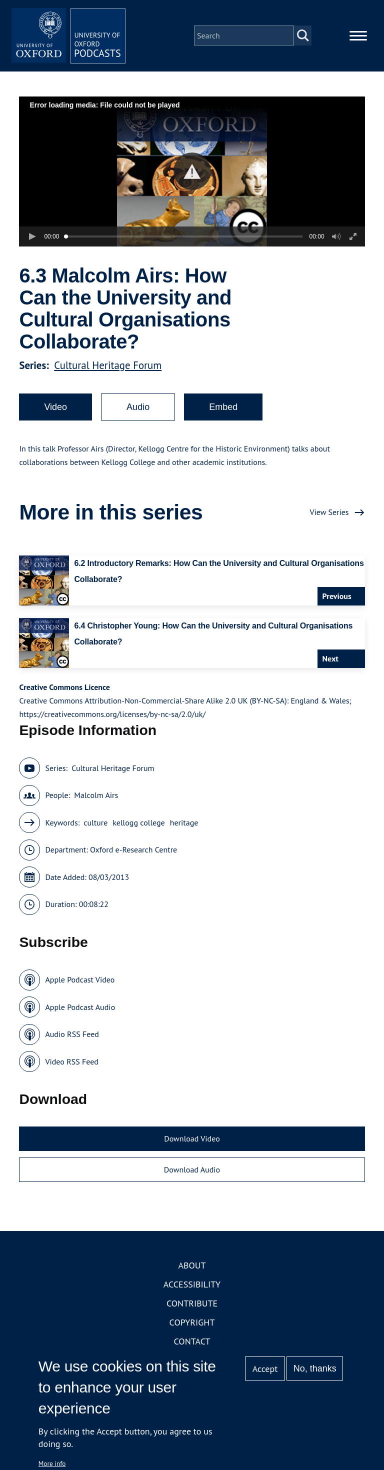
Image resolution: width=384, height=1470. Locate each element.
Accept (265, 1368)
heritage (184, 825)
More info (52, 1463)
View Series (329, 515)
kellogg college (138, 825)
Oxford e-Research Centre (133, 853)
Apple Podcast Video (79, 983)
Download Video (192, 1141)
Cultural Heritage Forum (108, 368)
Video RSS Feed (71, 1065)
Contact (192, 1344)
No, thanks (315, 1369)
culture (96, 825)
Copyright (192, 1325)
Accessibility (192, 1287)
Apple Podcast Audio (80, 1010)
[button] (192, 174)
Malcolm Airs (96, 798)
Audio (138, 410)
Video (55, 410)
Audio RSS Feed (71, 1037)
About (192, 1268)
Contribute (192, 1306)
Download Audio (192, 1173)
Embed (223, 410)
